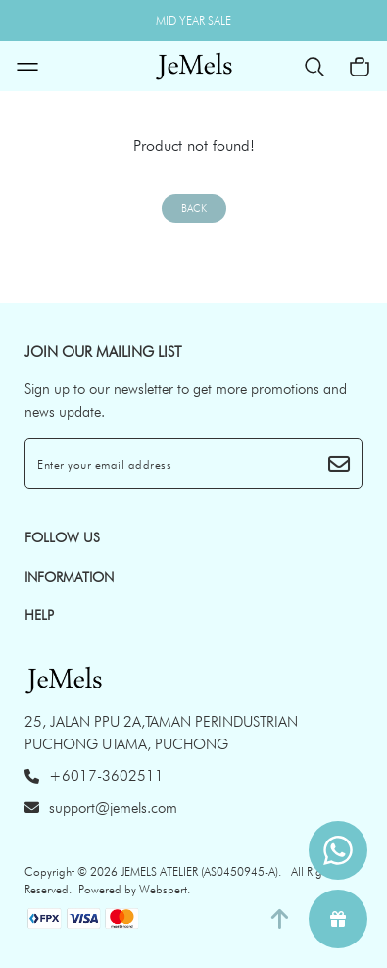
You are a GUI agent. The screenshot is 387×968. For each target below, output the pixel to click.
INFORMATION (69, 577)
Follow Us (62, 537)
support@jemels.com (100, 808)
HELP (39, 615)
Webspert (163, 889)
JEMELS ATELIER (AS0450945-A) (199, 871)
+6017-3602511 (94, 776)
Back (194, 208)
